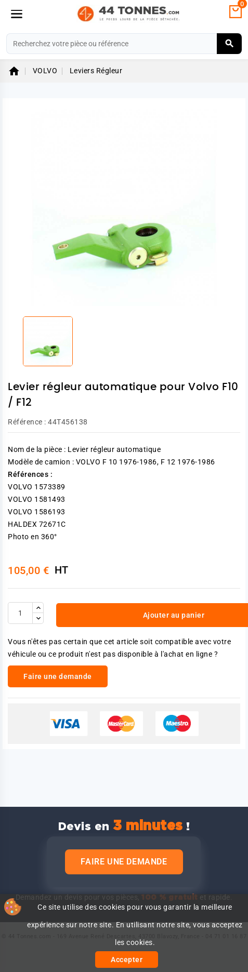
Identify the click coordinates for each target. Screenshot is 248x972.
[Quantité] (20, 613)
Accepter (126, 959)
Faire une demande (124, 862)
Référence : (27, 422)
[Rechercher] (124, 43)
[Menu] (17, 14)
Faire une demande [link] (57, 676)
